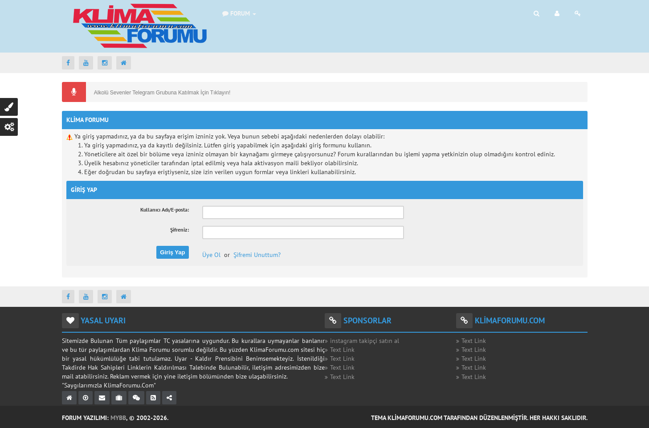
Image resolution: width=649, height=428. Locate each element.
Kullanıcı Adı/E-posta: (164, 209)
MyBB (118, 418)
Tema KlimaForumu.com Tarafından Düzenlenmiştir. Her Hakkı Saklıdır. (479, 418)
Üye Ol (211, 255)
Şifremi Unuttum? (257, 255)
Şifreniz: (179, 229)
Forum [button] (239, 13)
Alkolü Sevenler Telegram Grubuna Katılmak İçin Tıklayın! (162, 93)
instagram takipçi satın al (364, 341)
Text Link (342, 350)
